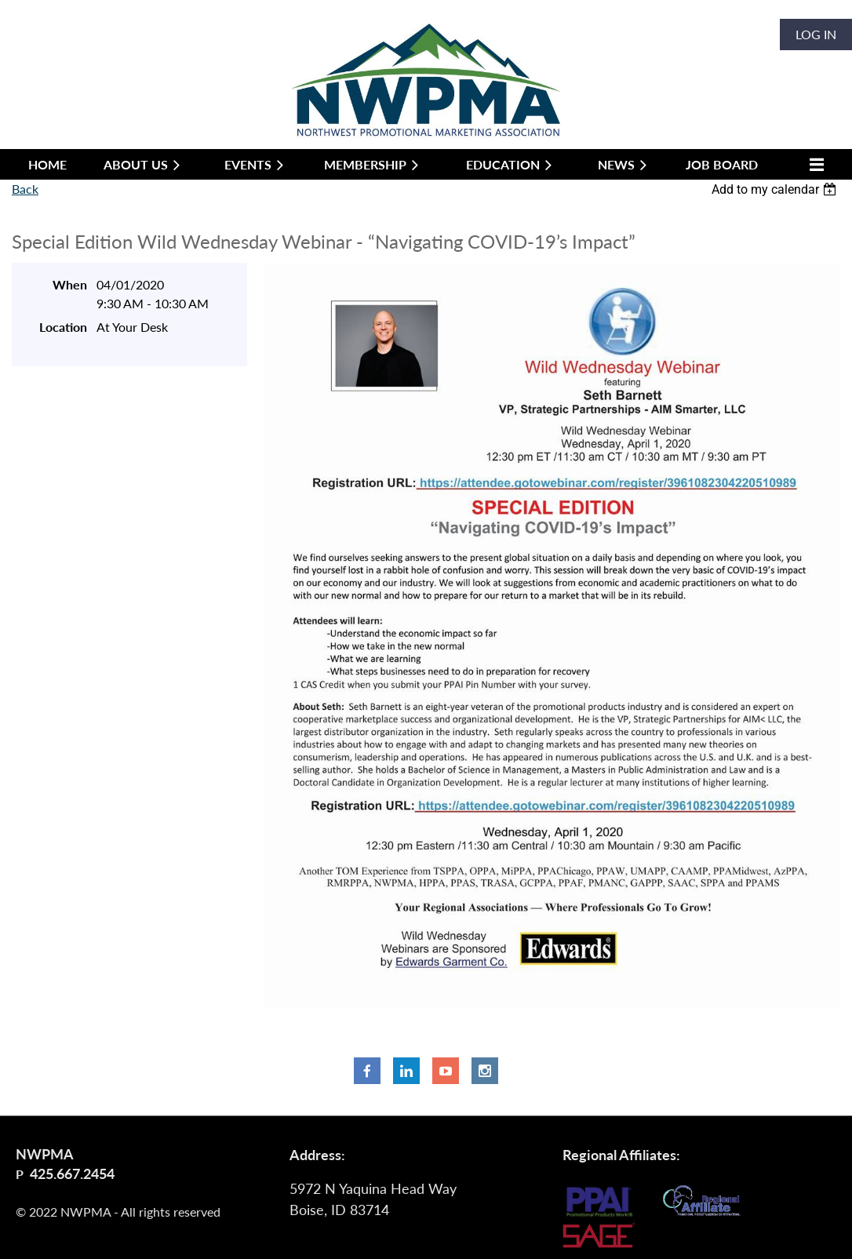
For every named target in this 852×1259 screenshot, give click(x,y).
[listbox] (776, 189)
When (70, 284)
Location (63, 326)
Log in (816, 34)
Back (25, 188)
